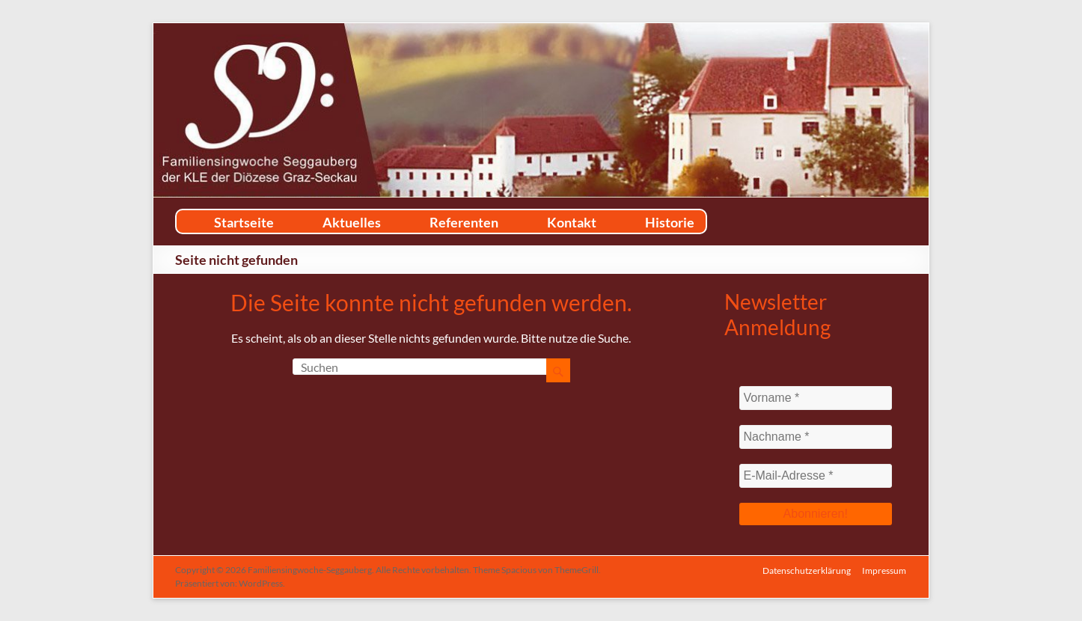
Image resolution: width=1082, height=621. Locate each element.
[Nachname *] (816, 437)
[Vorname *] (816, 398)
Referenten (464, 222)
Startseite (244, 222)
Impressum (885, 569)
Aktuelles (352, 222)
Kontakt (571, 222)
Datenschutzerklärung (806, 569)
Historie (669, 222)
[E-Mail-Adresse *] (816, 476)
